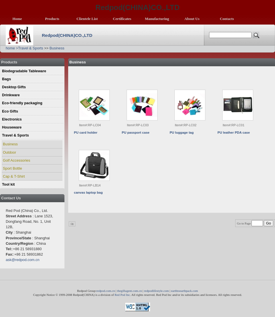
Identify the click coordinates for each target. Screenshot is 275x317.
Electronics (12, 119)
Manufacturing (157, 19)
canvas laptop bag (88, 192)
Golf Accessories (16, 160)
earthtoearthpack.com (184, 290)
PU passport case (136, 132)
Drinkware (11, 95)
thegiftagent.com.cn (129, 290)
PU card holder (85, 132)
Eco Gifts (10, 111)
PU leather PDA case (233, 132)
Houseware (11, 127)
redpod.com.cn (105, 290)
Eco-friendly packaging (22, 103)
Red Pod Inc (122, 294)
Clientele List (87, 19)
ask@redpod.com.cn (23, 260)
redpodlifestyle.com (156, 290)
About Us (191, 19)
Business (57, 48)
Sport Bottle (12, 168)
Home (17, 19)
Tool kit (8, 184)
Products (52, 19)
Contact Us (11, 198)
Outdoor (9, 152)
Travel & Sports (30, 48)
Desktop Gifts (14, 87)
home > (12, 48)
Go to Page (250, 223)
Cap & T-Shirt (14, 176)
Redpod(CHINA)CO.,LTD (67, 35)
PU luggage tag (182, 132)
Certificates (122, 19)
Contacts (227, 19)
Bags (6, 79)
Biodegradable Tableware (24, 71)
